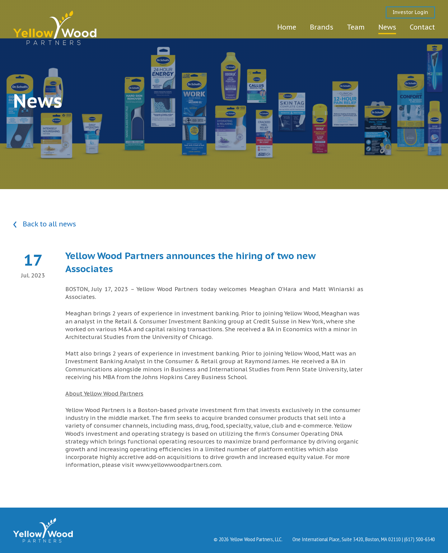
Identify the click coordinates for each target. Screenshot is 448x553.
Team (356, 27)
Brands (321, 27)
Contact (422, 27)
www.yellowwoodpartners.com (178, 464)
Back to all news (44, 224)
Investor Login (410, 12)
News (387, 27)
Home (286, 27)
